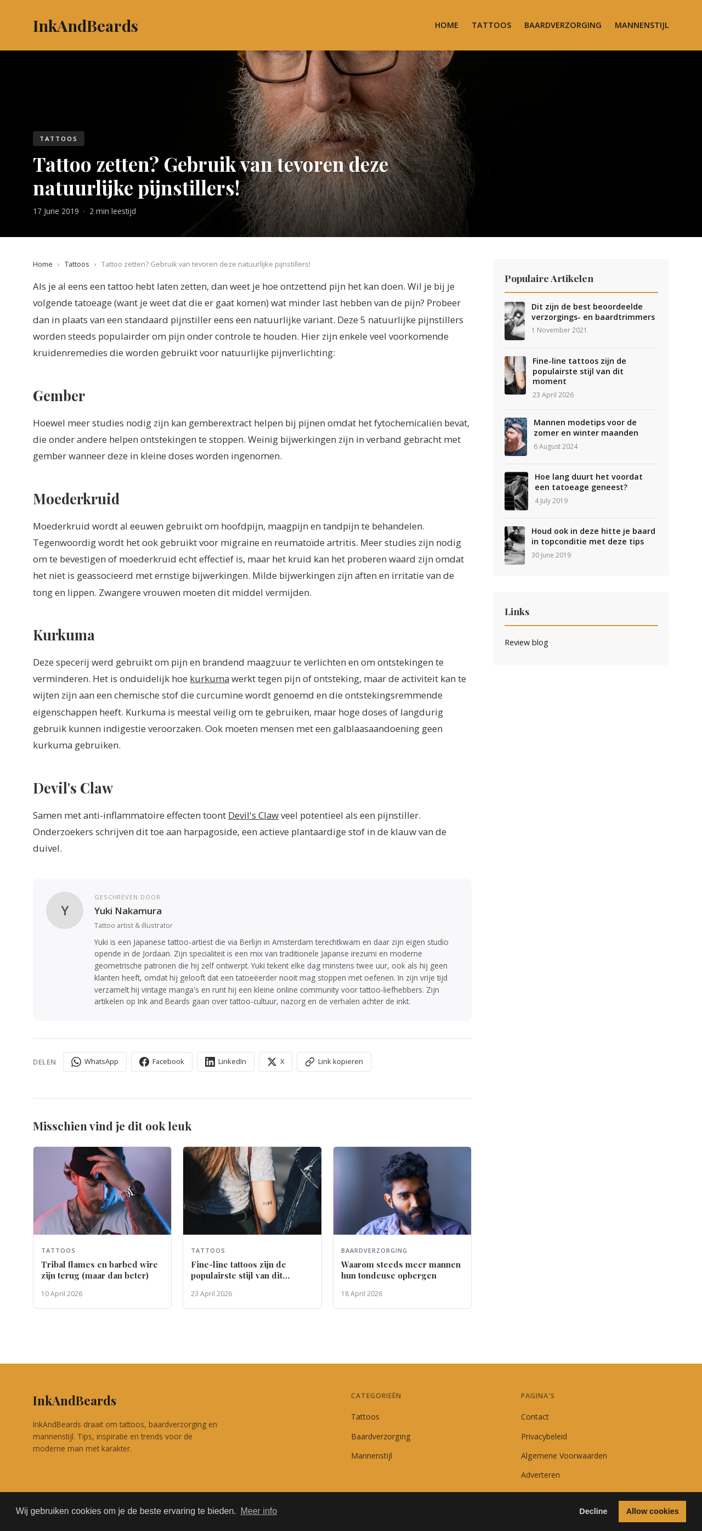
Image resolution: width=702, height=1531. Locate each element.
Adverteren (540, 1475)
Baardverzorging (563, 25)
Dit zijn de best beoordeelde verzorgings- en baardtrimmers (593, 312)
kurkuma (209, 678)
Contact (535, 1416)
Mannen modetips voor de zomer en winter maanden (586, 428)
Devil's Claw (253, 815)
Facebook (161, 1061)
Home (446, 25)
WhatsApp (94, 1061)
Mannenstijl (642, 25)
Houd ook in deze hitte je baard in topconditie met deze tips (593, 536)
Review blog (526, 642)
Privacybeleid (544, 1436)
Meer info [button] (258, 1511)
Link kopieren (334, 1061)
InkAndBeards (74, 1400)
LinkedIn (225, 1061)
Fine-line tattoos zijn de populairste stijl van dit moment (579, 371)
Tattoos (491, 25)
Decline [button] (593, 1511)
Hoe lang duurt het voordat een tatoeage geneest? (589, 482)
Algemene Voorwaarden (564, 1455)
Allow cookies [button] (652, 1511)
